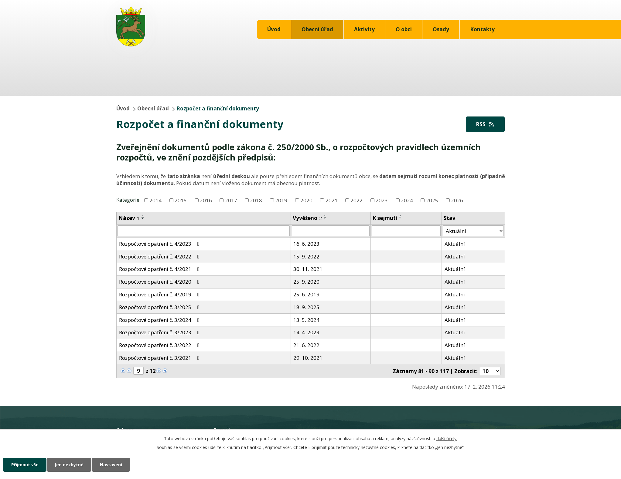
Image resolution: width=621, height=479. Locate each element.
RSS (485, 124)
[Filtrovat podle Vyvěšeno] (331, 231)
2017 (231, 200)
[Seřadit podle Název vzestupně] (143, 215)
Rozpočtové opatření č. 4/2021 (160, 269)
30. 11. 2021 (307, 269)
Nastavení (113, 464)
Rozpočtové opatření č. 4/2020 (160, 281)
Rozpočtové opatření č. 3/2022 (160, 345)
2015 (181, 200)
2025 (432, 200)
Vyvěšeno (307, 217)
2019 (281, 200)
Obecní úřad (317, 29)
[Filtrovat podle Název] (204, 231)
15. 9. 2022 (306, 256)
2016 (206, 200)
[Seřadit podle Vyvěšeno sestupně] (325, 218)
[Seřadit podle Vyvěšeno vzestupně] (325, 215)
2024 (407, 200)
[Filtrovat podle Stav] (473, 231)
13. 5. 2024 (306, 319)
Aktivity (364, 29)
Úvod (274, 29)
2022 (356, 200)
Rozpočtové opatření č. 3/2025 (160, 307)
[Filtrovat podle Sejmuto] (406, 231)
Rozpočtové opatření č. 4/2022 (160, 256)
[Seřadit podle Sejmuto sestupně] (400, 218)
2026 (457, 200)
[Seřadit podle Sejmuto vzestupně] (400, 215)
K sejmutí (385, 217)
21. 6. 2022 (306, 345)
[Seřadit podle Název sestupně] (143, 218)
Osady (441, 29)
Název (129, 217)
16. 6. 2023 (306, 243)
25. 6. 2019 (306, 294)
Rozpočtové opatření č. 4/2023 (160, 243)
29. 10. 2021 (307, 358)
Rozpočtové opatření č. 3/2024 (160, 319)
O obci (404, 29)
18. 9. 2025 (306, 307)
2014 (155, 200)
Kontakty (482, 29)
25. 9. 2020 (306, 281)
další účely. (446, 438)
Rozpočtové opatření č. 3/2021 (160, 358)
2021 (332, 200)
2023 (382, 200)
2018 (256, 200)
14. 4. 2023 (306, 332)
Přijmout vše (25, 464)
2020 (306, 200)
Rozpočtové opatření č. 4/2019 (160, 294)
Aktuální (455, 243)
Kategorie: (128, 199)
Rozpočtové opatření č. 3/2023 (160, 332)
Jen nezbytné (70, 464)
